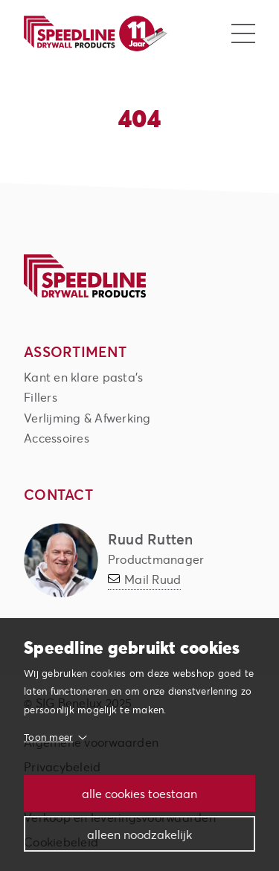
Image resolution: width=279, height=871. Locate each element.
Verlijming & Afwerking (87, 417)
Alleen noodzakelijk (139, 834)
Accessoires (56, 438)
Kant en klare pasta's (83, 377)
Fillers (40, 397)
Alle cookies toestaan (139, 793)
